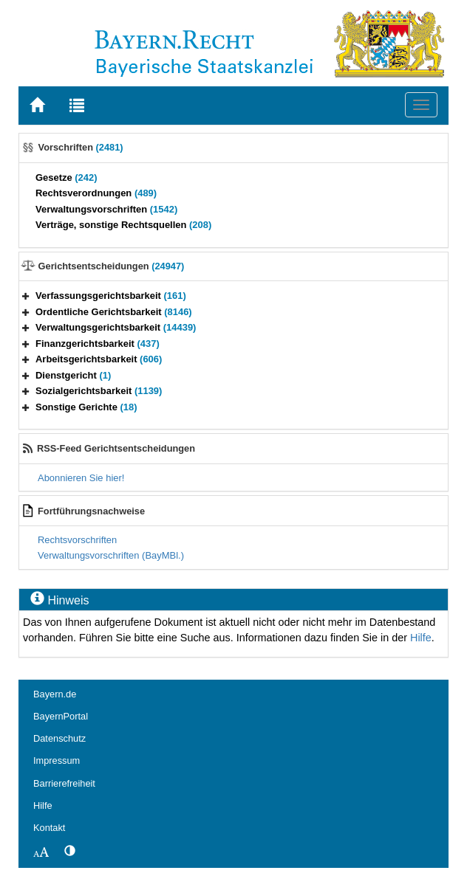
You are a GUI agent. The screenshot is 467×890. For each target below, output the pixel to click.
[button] (26, 295)
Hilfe (421, 638)
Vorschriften (80, 147)
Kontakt (49, 827)
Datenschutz (59, 738)
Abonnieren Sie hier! (81, 477)
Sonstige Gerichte (86, 407)
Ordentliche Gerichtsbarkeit (113, 311)
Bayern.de (54, 694)
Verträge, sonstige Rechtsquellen (123, 224)
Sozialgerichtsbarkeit (98, 390)
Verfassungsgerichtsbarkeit (110, 295)
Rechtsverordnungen (96, 193)
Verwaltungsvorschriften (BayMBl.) (111, 555)
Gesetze (66, 177)
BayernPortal (60, 716)
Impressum (56, 760)
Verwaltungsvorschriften (106, 209)
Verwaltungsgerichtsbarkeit (115, 327)
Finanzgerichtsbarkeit (97, 343)
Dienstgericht (73, 375)
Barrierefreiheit (64, 783)
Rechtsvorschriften (77, 539)
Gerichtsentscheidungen (111, 266)
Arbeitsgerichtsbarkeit (98, 359)
